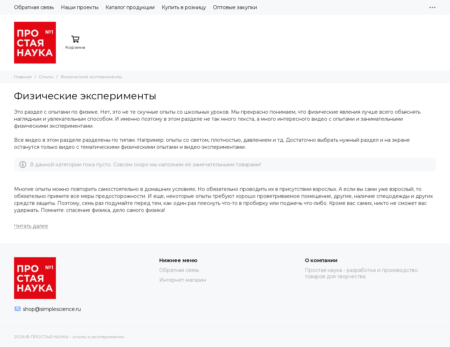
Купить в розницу (184, 7)
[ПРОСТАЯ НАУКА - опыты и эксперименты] (35, 43)
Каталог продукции (130, 7)
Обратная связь (34, 7)
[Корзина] (75, 43)
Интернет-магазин (182, 280)
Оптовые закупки (235, 7)
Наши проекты (79, 7)
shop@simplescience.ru (52, 309)
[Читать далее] (31, 226)
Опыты (46, 76)
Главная (23, 76)
